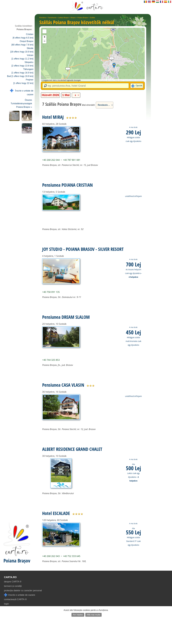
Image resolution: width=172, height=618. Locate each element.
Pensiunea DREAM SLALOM (66, 317)
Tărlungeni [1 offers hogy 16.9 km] (22, 71)
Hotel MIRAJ (53, 117)
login (6, 604)
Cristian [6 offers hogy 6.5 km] (23, 36)
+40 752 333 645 (71, 556)
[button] (114, 65)
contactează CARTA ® (15, 599)
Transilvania (52, 18)
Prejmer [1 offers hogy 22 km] (23, 81)
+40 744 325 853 (51, 359)
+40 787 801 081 (71, 159)
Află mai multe (93, 615)
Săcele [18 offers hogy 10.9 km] (21, 50)
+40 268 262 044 (51, 159)
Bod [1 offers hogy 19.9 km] (20, 76)
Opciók (139, 85)
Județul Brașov (63, 18)
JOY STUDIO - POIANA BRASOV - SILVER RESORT (83, 249)
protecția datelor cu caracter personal (23, 590)
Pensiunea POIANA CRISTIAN (67, 185)
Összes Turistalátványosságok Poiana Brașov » (21, 103)
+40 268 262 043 (51, 556)
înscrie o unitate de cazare (19, 595)
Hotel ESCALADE (56, 513)
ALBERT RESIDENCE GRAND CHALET (72, 449)
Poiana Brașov (83, 18)
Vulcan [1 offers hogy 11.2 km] (22, 57)
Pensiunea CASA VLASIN (63, 385)
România (42, 18)
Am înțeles (78, 615)
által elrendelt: (88, 105)
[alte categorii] (76, 95)
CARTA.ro (10, 577)
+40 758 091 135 (51, 291)
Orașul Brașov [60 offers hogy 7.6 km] (22, 43)
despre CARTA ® (12, 581)
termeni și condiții (13, 586)
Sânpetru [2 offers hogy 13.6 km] (22, 64)
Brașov (73, 18)
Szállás (92, 18)
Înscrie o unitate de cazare (21, 92)
